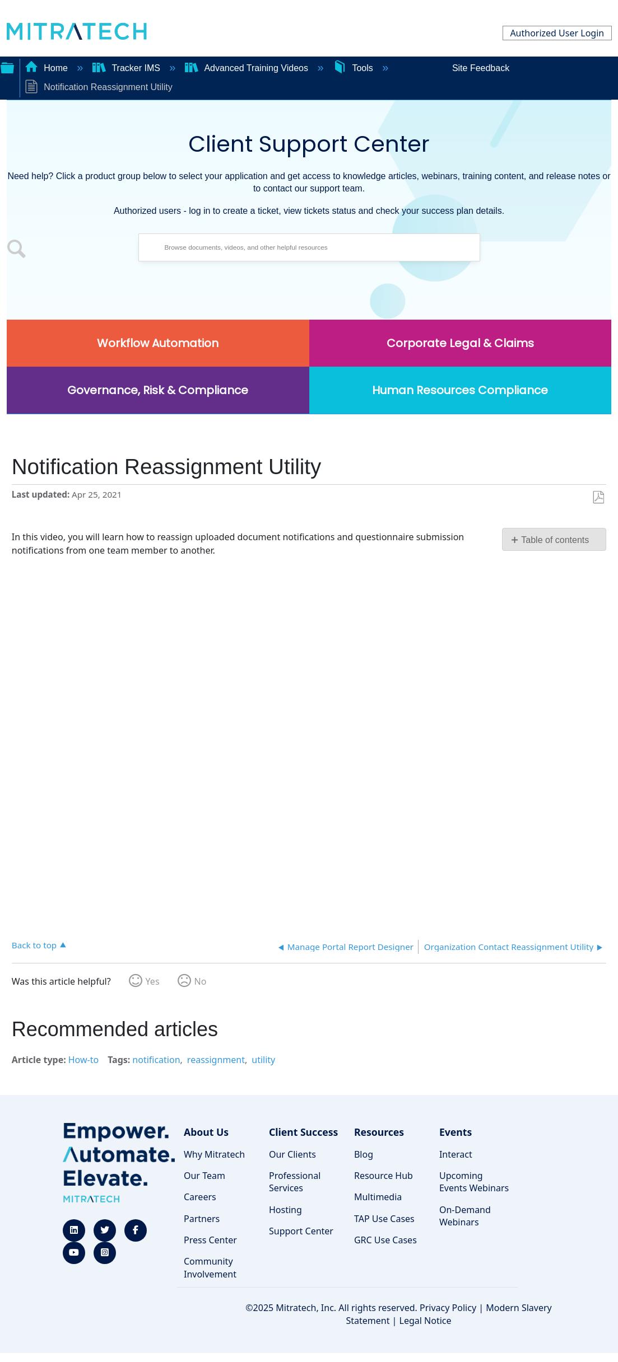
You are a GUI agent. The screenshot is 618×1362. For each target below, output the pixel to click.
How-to (83, 1060)
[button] (16, 250)
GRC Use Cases (385, 1240)
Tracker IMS (127, 68)
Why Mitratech (214, 1154)
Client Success (303, 1132)
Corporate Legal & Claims (460, 343)
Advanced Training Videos (248, 68)
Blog (363, 1154)
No (200, 981)
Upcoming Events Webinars (474, 1181)
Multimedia (378, 1197)
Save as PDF (598, 497)
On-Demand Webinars (465, 1216)
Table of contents (555, 540)
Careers (200, 1197)
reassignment (216, 1060)
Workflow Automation (158, 343)
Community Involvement (210, 1267)
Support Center (301, 1231)
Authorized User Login (557, 33)
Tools (354, 68)
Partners (202, 1219)
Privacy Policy (448, 1308)
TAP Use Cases (384, 1219)
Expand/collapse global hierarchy (7, 67)
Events (455, 1132)
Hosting (285, 1210)
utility (263, 1060)
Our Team (204, 1175)
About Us (206, 1132)
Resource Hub (383, 1175)
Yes (153, 981)
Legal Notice (425, 1320)
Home (48, 68)
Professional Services (294, 1181)
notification (156, 1060)
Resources (379, 1132)
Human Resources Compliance (460, 390)
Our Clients (292, 1154)
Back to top (34, 944)
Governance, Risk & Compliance (157, 390)
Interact (455, 1154)
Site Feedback (480, 68)
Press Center (210, 1240)
